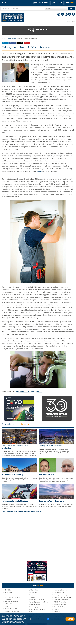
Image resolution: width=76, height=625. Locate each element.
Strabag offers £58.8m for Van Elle (52, 446)
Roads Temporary (59, 592)
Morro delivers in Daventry (12, 474)
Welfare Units (33, 590)
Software (32, 597)
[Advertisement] (38, 536)
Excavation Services (11, 609)
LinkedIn (66, 14)
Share (4, 43)
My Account (57, 3)
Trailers (31, 612)
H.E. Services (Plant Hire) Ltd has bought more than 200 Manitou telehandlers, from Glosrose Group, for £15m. (19, 506)
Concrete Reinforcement (37, 609)
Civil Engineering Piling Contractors (12, 598)
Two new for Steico (46, 474)
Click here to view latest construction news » (22, 511)
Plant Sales (8, 592)
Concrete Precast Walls (61, 600)
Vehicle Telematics (60, 602)
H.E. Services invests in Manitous (15, 501)
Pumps (31, 595)
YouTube (69, 14)
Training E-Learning (60, 595)
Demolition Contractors (37, 600)
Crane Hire (8, 604)
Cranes (7, 606)
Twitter (62, 14)
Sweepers (57, 612)
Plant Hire (8, 590)
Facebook (73, 14)
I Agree (70, 619)
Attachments (9, 595)
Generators (33, 592)
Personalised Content (55, 619)
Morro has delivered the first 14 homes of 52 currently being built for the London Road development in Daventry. (19, 479)
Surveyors (57, 609)
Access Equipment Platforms (38, 602)
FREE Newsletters (41, 3)
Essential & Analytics (37, 619)
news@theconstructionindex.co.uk (29, 391)
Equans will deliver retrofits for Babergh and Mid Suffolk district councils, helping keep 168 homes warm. (56, 505)
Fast (70, 3)
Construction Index (12, 17)
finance (39, 171)
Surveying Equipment (36, 607)
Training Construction (12, 601)
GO (71, 8)
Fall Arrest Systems (60, 604)
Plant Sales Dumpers (60, 590)
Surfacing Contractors (12, 611)
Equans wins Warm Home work (51, 501)
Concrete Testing (59, 607)
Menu (6, 3)
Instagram (58, 14)
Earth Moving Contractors (62, 597)
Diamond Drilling (34, 604)
